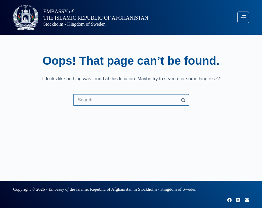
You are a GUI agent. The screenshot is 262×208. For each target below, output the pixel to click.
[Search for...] (125, 100)
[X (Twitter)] (238, 200)
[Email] (247, 200)
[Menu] (243, 17)
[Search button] (183, 100)
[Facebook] (229, 200)
